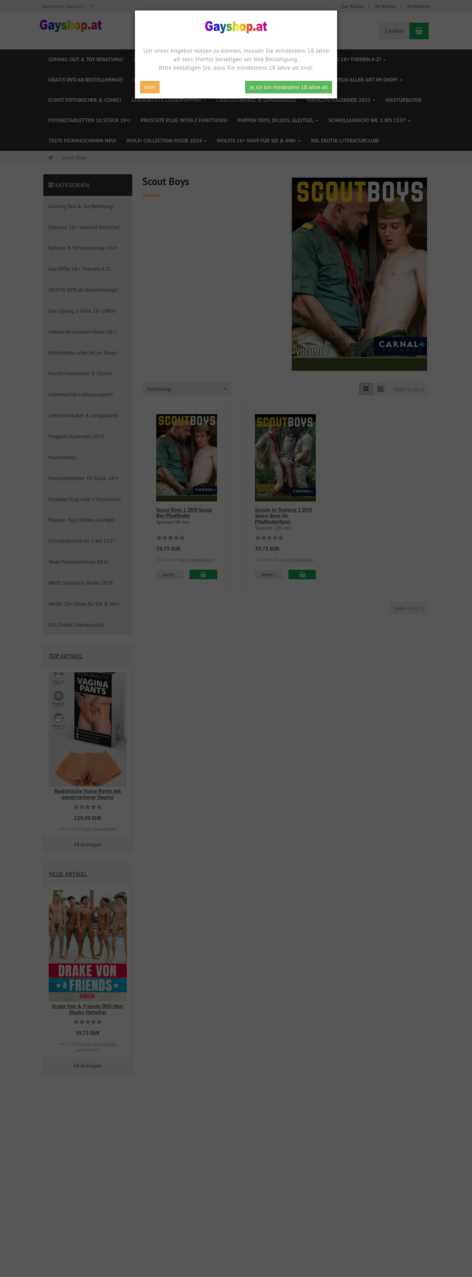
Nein (149, 87)
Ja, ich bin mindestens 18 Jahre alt (289, 87)
